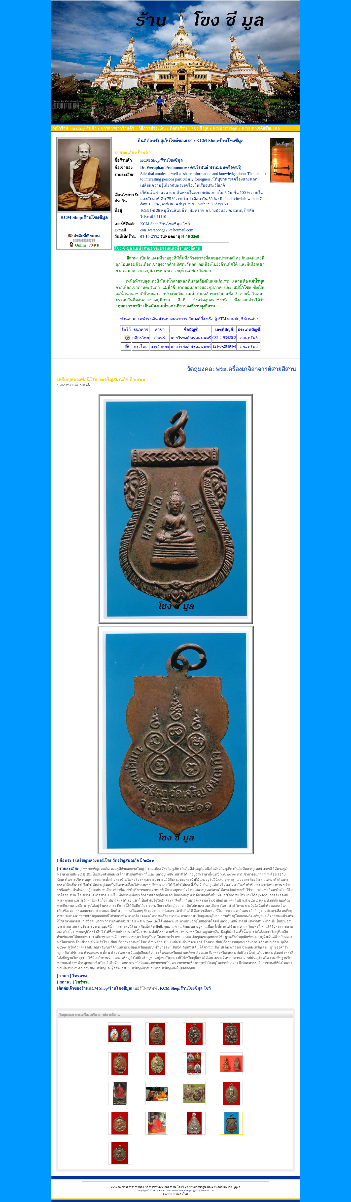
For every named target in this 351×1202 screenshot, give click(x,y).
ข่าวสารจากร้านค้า (133, 1187)
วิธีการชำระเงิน (154, 1187)
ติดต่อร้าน (170, 1187)
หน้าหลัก (116, 1187)
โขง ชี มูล (182, 1187)
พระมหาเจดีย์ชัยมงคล (219, 1187)
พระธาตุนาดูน (197, 1187)
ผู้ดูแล (237, 1187)
